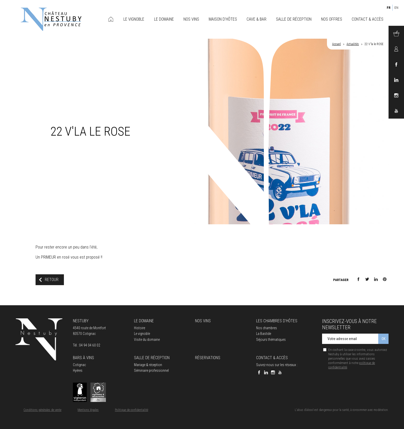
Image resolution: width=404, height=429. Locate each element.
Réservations (207, 357)
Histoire (139, 328)
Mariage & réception (148, 365)
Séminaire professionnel (151, 370)
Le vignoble (142, 334)
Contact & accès (272, 357)
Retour (51, 279)
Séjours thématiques (271, 339)
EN (396, 8)
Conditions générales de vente (42, 410)
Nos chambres (266, 328)
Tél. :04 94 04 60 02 (86, 345)
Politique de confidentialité (131, 410)
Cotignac (79, 365)
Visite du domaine (147, 339)
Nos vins (203, 320)
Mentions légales (88, 410)
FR (388, 8)
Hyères (77, 370)
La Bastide (263, 334)
